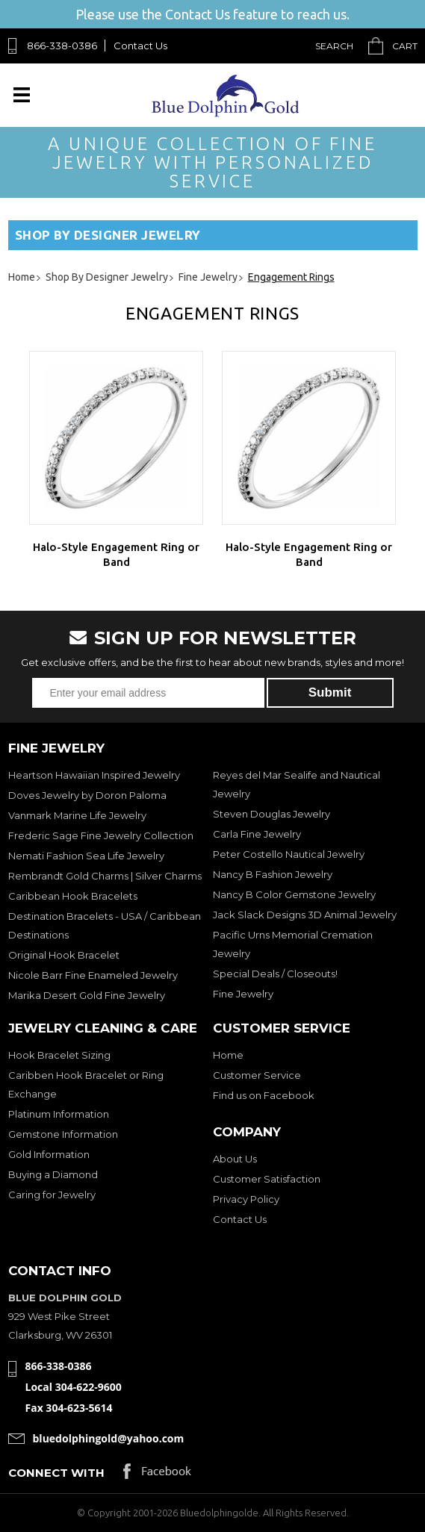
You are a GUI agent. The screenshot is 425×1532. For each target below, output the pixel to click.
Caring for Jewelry (52, 1195)
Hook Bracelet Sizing (59, 1055)
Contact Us (140, 46)
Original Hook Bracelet (64, 955)
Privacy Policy (246, 1199)
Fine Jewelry (243, 994)
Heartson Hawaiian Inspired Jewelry (94, 775)
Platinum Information (58, 1114)
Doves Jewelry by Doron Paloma (87, 795)
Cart (405, 46)
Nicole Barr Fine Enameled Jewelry (93, 975)
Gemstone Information (63, 1134)
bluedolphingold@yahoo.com (108, 1438)
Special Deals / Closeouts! (275, 974)
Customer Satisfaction (266, 1179)
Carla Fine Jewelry (257, 834)
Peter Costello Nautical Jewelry (288, 854)
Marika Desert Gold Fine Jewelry (86, 995)
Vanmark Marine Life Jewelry (77, 815)
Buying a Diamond (53, 1174)
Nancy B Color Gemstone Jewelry (294, 894)
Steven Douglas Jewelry (271, 814)
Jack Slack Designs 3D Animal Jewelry (305, 915)
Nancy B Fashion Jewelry (272, 874)
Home (228, 1055)
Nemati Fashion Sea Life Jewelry (86, 856)
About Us (235, 1159)
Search (334, 46)
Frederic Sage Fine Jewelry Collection (100, 835)
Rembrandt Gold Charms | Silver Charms (105, 876)
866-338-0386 (62, 46)
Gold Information (49, 1154)
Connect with (56, 1473)
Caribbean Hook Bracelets (72, 896)
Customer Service (257, 1075)
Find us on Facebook (263, 1095)
